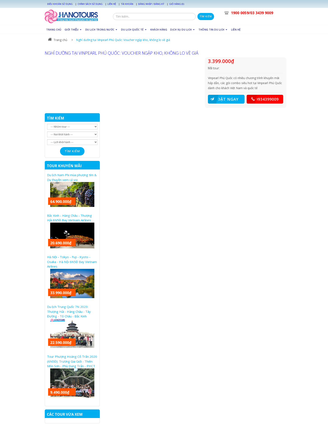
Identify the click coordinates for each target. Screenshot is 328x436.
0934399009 (263, 99)
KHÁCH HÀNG (158, 29)
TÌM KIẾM (55, 118)
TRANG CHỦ (54, 29)
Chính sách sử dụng (90, 3)
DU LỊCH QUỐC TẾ (134, 29)
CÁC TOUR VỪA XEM (65, 414)
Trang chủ (57, 40)
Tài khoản (127, 3)
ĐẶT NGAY (223, 99)
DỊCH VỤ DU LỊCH (182, 29)
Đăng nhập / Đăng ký (151, 3)
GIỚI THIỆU (73, 29)
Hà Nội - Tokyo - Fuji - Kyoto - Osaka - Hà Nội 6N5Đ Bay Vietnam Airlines (72, 261)
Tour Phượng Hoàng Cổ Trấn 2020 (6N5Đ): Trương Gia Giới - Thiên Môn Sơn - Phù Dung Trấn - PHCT (72, 361)
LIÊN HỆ (236, 29)
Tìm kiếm (206, 16)
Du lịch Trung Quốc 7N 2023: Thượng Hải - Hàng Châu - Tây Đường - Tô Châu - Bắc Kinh (69, 311)
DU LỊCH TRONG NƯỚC (101, 29)
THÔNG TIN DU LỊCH (213, 29)
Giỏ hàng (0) (176, 3)
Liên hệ (112, 3)
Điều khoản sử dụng (60, 3)
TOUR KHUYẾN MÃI (64, 165)
